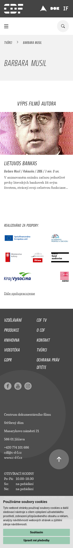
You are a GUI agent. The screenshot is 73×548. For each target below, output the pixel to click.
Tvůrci (8, 42)
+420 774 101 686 (16, 447)
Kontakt (43, 339)
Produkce (11, 329)
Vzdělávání (13, 319)
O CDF (41, 329)
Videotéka (12, 349)
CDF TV (42, 319)
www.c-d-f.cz (13, 458)
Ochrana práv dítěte (48, 362)
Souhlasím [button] (36, 532)
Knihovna (11, 339)
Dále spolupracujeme (19, 293)
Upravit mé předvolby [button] (36, 540)
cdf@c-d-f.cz (13, 452)
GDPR (8, 359)
